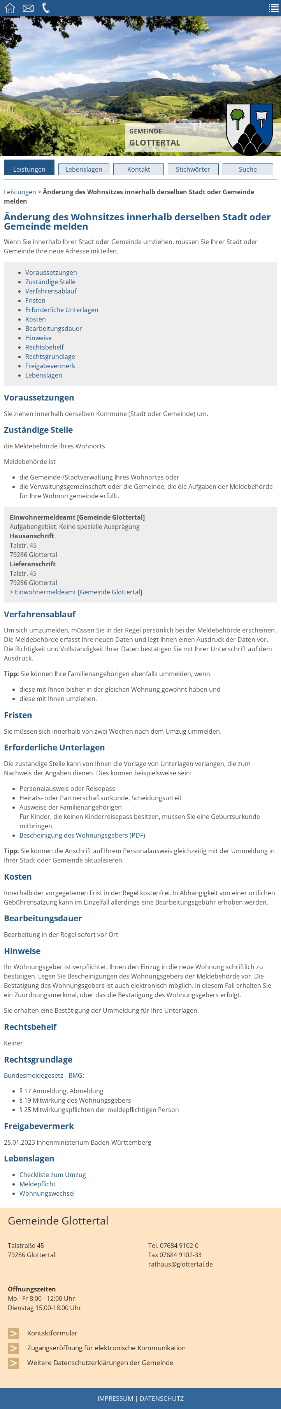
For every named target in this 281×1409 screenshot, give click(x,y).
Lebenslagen (83, 169)
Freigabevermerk (50, 366)
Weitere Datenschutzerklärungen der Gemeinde (100, 1362)
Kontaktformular (52, 1332)
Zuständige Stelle (50, 282)
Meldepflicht (37, 1184)
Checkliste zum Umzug (52, 1174)
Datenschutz (162, 1398)
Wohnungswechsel (47, 1193)
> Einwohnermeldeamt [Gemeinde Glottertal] (76, 592)
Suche (248, 169)
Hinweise (38, 338)
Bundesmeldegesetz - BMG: (44, 1075)
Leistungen (29, 169)
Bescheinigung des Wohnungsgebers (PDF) (82, 835)
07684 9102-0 (179, 1245)
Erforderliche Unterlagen (61, 310)
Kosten (35, 319)
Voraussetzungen (51, 272)
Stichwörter (193, 169)
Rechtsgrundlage (50, 356)
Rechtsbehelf (44, 347)
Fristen (35, 300)
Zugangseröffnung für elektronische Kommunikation (106, 1347)
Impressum (115, 1398)
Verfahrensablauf (50, 291)
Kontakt (138, 169)
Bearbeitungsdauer (53, 328)
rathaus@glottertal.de (180, 1264)
